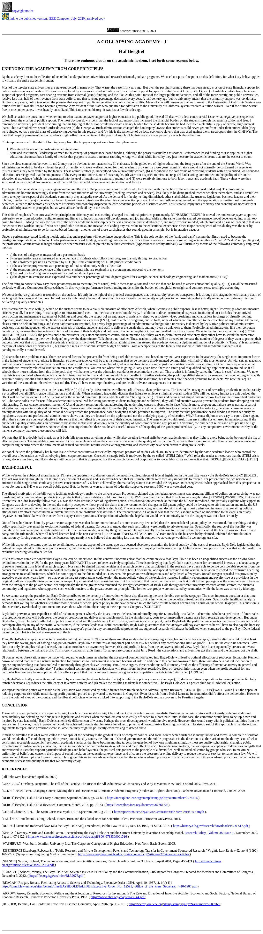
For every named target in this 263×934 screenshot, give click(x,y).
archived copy (96, 18)
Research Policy (196, 833)
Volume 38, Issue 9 (221, 833)
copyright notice (17, 11)
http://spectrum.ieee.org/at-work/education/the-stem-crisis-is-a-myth (159, 812)
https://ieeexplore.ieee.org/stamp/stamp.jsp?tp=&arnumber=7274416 (152, 798)
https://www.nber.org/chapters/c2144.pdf (118, 897)
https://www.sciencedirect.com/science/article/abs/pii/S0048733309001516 (78, 836)
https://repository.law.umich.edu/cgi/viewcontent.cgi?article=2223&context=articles (134, 854)
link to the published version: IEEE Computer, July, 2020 (47, 18)
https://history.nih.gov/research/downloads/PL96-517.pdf (211, 826)
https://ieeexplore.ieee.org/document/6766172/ (137, 805)
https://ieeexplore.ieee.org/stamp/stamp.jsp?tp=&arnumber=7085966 (174, 904)
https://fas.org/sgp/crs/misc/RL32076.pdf (56, 875)
